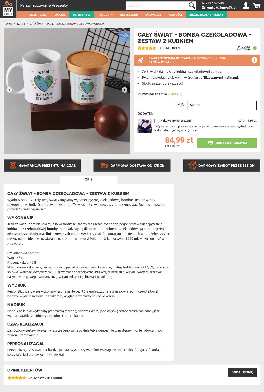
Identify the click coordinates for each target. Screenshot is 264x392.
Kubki (21, 23)
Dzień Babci (81, 15)
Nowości (175, 15)
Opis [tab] (88, 179)
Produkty (105, 15)
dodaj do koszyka (231, 143)
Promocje (153, 15)
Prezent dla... (37, 15)
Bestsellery (129, 15)
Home (8, 23)
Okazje (60, 15)
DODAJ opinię (242, 372)
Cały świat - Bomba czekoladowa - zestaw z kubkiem (67, 23)
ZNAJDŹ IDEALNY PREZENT (206, 15)
